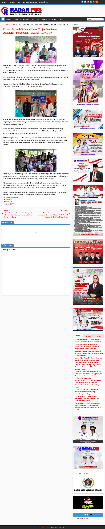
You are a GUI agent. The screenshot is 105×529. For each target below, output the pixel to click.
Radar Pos (44, 527)
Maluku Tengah (9, 201)
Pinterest (94, 2)
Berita (98, 336)
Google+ (88, 2)
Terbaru (77, 336)
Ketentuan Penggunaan (29, 2)
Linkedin (91, 2)
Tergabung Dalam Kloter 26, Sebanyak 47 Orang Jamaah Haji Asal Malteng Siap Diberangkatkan (89, 353)
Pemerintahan (25, 19)
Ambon (8, 19)
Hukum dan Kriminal (49, 19)
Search (103, 19)
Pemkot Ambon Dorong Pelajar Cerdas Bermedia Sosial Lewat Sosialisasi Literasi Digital (88, 367)
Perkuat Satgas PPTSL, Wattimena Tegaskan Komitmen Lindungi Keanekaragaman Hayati (86, 392)
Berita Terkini (9, 199)
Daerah (61, 19)
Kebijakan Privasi (14, 2)
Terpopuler (88, 336)
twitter (85, 2)
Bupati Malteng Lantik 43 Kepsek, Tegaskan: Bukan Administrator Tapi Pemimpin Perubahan (87, 398)
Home (3, 19)
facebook (82, 2)
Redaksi (4, 2)
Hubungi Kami (43, 2)
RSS (96, 2)
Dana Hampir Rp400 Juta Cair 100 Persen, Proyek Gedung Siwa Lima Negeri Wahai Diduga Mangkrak (87, 346)
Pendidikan (36, 19)
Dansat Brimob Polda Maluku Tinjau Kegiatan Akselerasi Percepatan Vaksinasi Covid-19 (30, 31)
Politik (16, 19)
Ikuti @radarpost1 (83, 518)
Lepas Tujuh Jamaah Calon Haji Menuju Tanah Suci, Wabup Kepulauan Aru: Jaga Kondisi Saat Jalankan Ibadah (88, 360)
